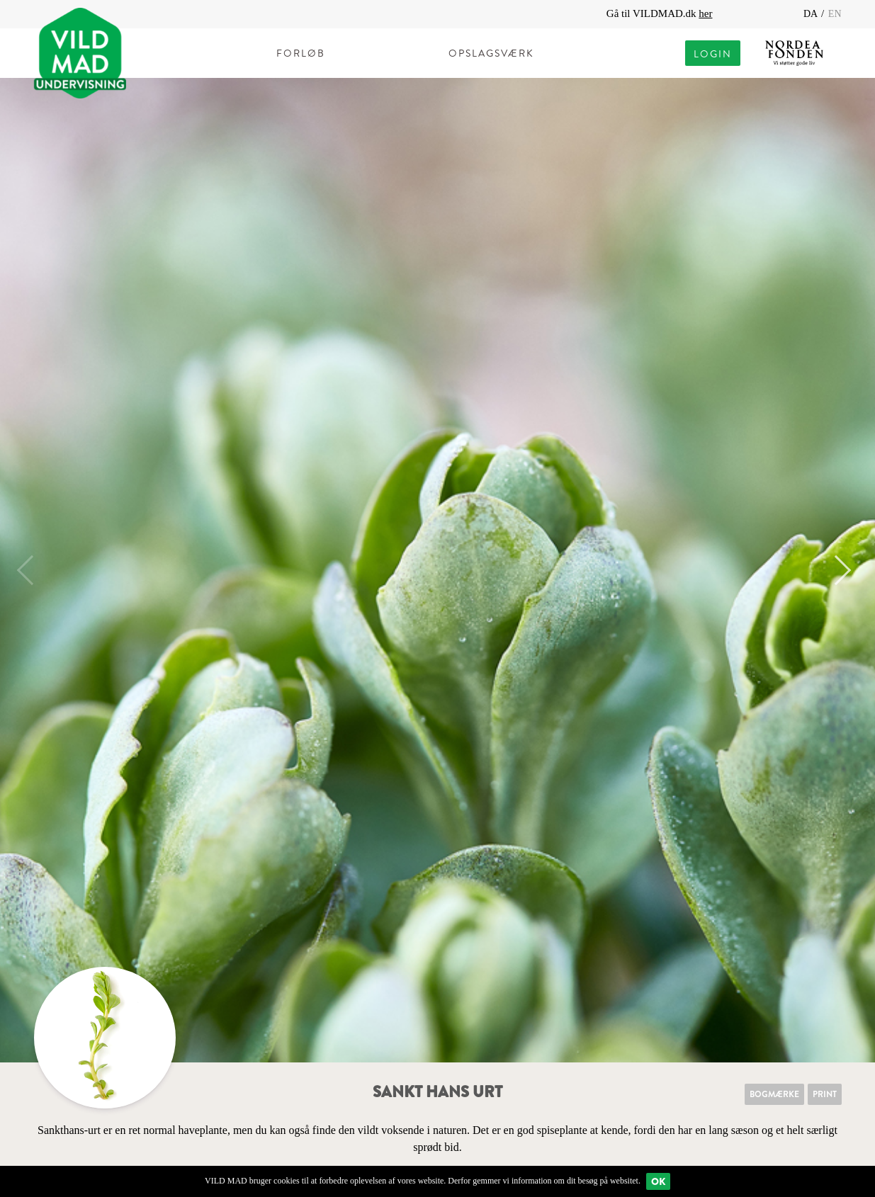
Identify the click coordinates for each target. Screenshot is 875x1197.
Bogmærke (774, 1094)
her (705, 13)
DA (811, 13)
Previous (32, 570)
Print (825, 1094)
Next (836, 570)
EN (835, 13)
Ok (658, 1181)
